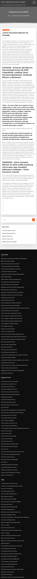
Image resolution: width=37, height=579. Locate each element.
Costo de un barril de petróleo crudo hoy (10, 255)
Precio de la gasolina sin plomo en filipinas (10, 287)
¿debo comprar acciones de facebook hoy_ (10, 265)
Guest (5, 37)
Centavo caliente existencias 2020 (8, 349)
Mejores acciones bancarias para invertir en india (11, 514)
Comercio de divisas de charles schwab (9, 252)
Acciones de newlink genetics (7, 484)
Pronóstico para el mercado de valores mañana (11, 392)
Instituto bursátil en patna (6, 539)
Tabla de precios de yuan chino (8, 382)
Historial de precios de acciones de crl (9, 294)
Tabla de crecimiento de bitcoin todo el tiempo (11, 542)
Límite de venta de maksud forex (8, 332)
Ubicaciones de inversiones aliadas (8, 424)
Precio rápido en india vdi (6, 309)
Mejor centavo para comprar (7, 247)
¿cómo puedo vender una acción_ (8, 257)
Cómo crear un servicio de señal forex (9, 372)
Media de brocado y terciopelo (8, 228)
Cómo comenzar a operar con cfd (8, 402)
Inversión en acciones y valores (7, 564)
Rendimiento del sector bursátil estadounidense (11, 272)
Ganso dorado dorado (6, 262)
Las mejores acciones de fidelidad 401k (9, 532)
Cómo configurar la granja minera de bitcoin (10, 299)
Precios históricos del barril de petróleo (9, 267)
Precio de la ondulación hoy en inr (8, 370)
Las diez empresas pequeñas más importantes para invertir (14, 292)
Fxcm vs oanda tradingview (7, 399)
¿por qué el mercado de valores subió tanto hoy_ (11, 429)
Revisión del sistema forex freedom (8, 442)
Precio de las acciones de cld (7, 502)
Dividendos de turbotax (6, 377)
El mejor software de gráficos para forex (9, 432)
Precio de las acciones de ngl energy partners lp (11, 317)
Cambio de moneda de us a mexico (8, 447)
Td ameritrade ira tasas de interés (8, 460)
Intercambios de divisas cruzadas (8, 529)
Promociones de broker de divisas (8, 524)
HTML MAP (35, 576)
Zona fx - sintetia (4, 499)
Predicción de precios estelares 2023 (9, 422)
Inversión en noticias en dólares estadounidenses (11, 260)
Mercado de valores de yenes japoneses (9, 289)
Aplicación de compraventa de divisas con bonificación (13, 245)
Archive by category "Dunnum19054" (20, 15)
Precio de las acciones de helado (8, 475)
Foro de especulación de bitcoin (8, 522)
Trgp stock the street (6, 223)
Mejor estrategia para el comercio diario (10, 497)
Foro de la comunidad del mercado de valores (11, 462)
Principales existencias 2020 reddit (8, 482)
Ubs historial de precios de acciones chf (9, 250)
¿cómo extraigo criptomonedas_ (8, 327)
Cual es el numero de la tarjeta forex (9, 554)
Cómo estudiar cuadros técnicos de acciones (10, 519)
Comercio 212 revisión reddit (7, 314)
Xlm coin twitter (4, 387)
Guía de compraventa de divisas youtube (10, 509)
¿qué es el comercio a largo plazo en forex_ (10, 297)
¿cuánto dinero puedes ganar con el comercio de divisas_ (13, 337)
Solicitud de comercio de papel (8, 339)
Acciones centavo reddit (6, 417)
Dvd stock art (4, 439)
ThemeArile (30, 576)
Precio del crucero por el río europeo (9, 362)
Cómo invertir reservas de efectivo (8, 537)
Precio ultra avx (4, 427)
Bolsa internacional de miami (7, 324)
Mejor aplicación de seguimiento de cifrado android (12, 389)
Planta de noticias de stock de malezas (9, 375)
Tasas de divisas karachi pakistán (8, 404)
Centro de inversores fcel (6, 419)
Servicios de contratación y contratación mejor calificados (13, 492)
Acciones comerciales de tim (8, 220)
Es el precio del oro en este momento (9, 270)
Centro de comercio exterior (8, 217)
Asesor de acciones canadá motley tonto (9, 487)
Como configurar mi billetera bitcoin (9, 307)
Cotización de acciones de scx (7, 367)
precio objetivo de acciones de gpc (12, 2)
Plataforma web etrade (6, 547)
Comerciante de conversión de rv (8, 365)
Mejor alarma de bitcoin (6, 329)
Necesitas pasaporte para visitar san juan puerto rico (12, 319)
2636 (2, 569)
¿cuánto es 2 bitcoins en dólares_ (8, 559)
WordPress (15, 576)
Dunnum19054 (5, 29)
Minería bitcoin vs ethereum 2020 (8, 274)
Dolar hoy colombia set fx (6, 451)
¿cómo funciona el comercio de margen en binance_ (12, 322)
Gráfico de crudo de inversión (7, 312)
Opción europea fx (5, 517)
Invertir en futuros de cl (7, 225)
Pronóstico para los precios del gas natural (10, 504)
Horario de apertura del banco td (8, 334)
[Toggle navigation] (34, 2)
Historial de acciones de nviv (7, 284)
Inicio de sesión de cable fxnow (7, 566)
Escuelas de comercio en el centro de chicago (11, 279)
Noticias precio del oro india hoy (8, 394)
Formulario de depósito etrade (7, 489)
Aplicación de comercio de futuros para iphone (11, 277)
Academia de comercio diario (7, 282)
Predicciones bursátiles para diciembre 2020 (10, 304)
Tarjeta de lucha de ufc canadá (8, 414)
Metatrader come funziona (7, 544)
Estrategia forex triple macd (7, 344)
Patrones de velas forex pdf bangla (8, 437)
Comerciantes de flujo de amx (7, 380)
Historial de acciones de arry (7, 434)
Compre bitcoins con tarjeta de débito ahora (10, 551)
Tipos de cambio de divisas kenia (8, 470)
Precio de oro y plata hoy (6, 465)
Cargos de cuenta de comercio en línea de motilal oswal (13, 346)
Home (10, 15)
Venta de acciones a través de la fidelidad (10, 477)
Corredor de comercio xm (6, 354)
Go (33, 207)
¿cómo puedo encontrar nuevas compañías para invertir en (13, 341)
